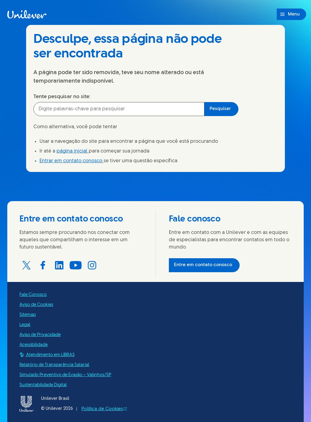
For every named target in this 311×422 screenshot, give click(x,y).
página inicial (72, 151)
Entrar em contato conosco (71, 160)
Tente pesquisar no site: (62, 96)
